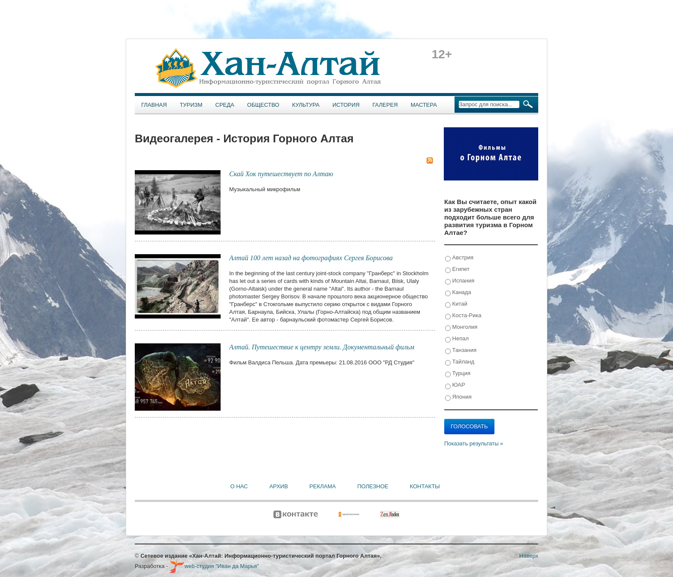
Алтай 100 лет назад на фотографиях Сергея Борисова (311, 257)
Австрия (459, 257)
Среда (224, 105)
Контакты (425, 486)
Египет (457, 269)
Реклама (322, 486)
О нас (239, 486)
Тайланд (459, 362)
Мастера (424, 105)
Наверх (528, 556)
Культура (306, 105)
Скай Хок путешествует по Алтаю (281, 173)
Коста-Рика (463, 315)
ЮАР (455, 385)
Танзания (460, 350)
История (346, 105)
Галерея (385, 105)
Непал (457, 339)
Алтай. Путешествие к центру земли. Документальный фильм (321, 347)
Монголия (461, 327)
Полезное (372, 486)
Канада (458, 292)
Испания (459, 281)
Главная (154, 105)
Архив (278, 486)
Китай (456, 304)
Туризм (191, 105)
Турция (457, 373)
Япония (458, 397)
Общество (263, 105)
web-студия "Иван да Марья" (214, 566)
